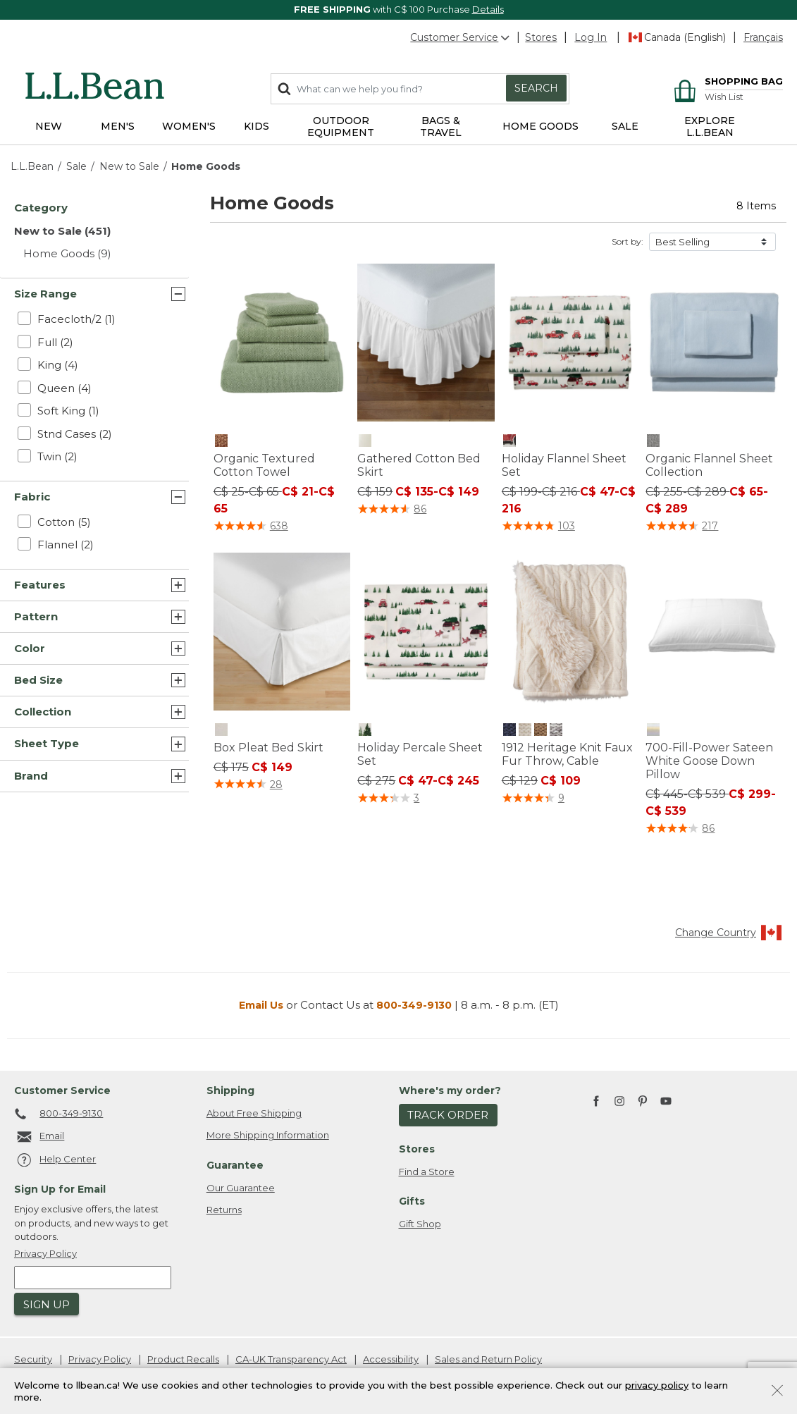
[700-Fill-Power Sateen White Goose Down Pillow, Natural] (653, 729)
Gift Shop (420, 1223)
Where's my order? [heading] (450, 1090)
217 (710, 526)
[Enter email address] (92, 1277)
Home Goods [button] (540, 126)
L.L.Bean (32, 166)
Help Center (55, 1160)
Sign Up (46, 1304)
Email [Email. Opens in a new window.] (39, 1137)
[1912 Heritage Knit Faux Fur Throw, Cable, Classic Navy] (509, 729)
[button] (590, 37)
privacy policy (656, 1384)
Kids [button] (256, 126)
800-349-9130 (414, 1005)
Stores (541, 37)
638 (279, 526)
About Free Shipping (254, 1113)
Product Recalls (183, 1359)
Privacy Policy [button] (45, 1253)
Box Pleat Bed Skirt (268, 747)
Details (488, 9)
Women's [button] (189, 126)
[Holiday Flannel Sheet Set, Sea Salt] (509, 440)
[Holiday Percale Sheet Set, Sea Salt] (365, 729)
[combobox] (420, 88)
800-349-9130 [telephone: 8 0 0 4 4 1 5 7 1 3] (58, 1114)
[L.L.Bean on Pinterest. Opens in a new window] (642, 1101)
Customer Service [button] (460, 37)
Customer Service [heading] (62, 1090)
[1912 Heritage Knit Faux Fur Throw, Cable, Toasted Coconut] (540, 729)
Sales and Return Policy (488, 1359)
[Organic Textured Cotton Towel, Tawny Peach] (221, 440)
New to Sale (129, 166)
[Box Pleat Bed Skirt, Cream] (221, 729)
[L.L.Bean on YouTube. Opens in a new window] (666, 1098)
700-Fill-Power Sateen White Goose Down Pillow (709, 761)
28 (276, 784)
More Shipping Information (267, 1135)
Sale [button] (625, 126)
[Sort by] (712, 242)
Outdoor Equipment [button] (340, 126)
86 (420, 509)
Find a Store (427, 1171)
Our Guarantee (240, 1187)
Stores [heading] (417, 1149)
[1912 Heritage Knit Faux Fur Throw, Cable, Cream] (525, 729)
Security (33, 1359)
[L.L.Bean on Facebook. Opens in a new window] (596, 1101)
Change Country (729, 932)
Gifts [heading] (412, 1201)
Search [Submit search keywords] (536, 88)
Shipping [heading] (230, 1090)
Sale (76, 166)
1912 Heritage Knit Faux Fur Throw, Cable (567, 754)
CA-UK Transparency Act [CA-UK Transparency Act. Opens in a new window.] (291, 1359)
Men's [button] (118, 126)
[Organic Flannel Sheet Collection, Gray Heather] (653, 440)
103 (566, 526)
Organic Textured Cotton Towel (264, 465)
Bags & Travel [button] (441, 126)
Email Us (261, 1005)
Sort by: (627, 241)
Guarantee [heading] (235, 1165)
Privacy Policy (99, 1359)
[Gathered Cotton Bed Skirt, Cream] (365, 440)
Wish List (724, 97)
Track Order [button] (447, 1114)
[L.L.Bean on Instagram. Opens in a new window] (619, 1101)
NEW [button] (48, 126)
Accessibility (391, 1359)
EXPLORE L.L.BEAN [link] (709, 126)
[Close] (777, 1389)
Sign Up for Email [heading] (60, 1189)
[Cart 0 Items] (726, 82)
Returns (224, 1209)
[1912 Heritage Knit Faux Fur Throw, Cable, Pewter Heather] (556, 729)
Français (763, 37)
